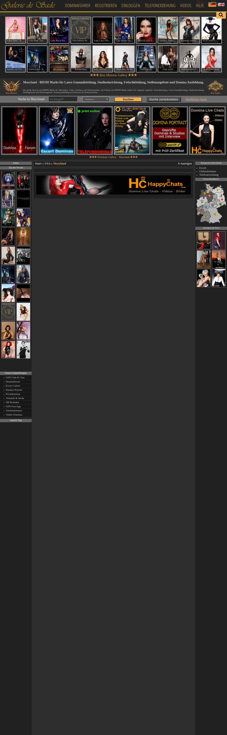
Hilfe (200, 5)
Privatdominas (13, 394)
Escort (202, 168)
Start (38, 163)
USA (47, 163)
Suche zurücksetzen (163, 99)
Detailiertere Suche (196, 99)
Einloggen (131, 5)
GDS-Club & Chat (15, 377)
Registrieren (106, 5)
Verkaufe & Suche (15, 398)
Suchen (128, 99)
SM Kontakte (12, 402)
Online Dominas (14, 414)
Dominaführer (77, 5)
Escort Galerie (13, 385)
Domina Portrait (14, 389)
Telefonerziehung (160, 5)
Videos (185, 5)
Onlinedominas (207, 171)
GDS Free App (13, 406)
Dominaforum (13, 381)
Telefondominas (14, 410)
